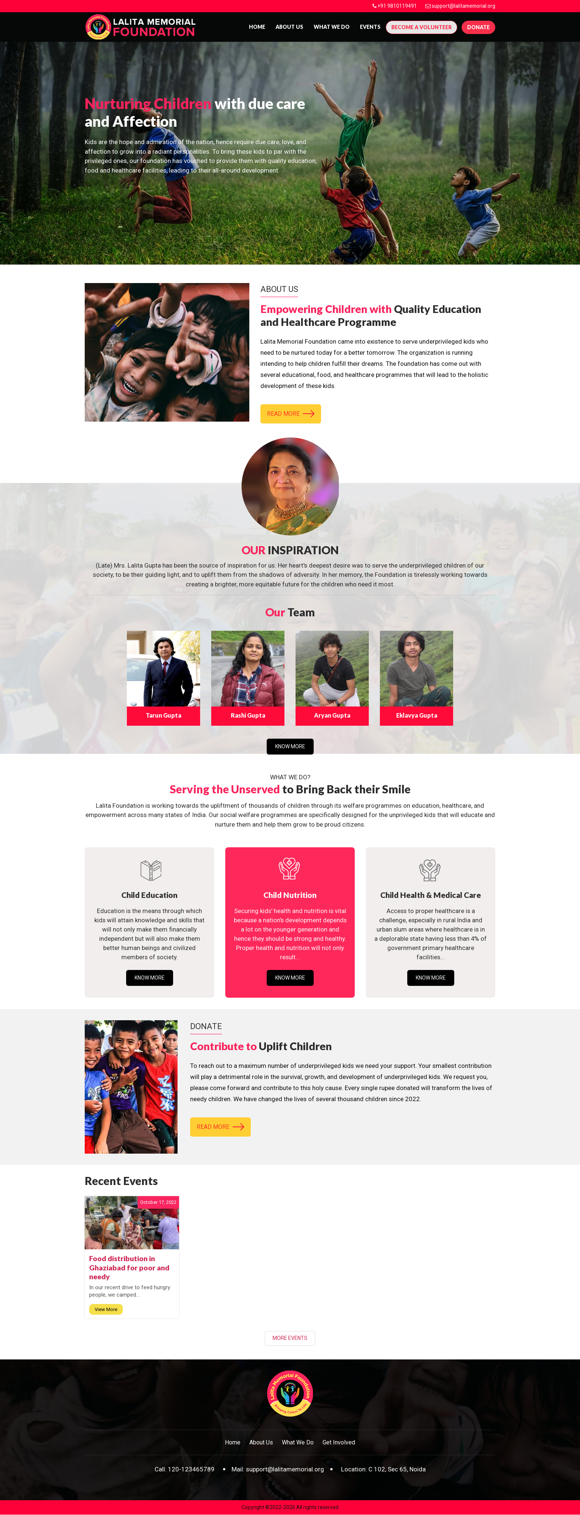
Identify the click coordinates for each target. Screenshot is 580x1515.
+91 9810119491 (395, 6)
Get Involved (339, 1442)
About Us (261, 1442)
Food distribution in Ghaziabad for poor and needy (130, 1268)
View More (106, 1310)
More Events (290, 1338)
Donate (478, 27)
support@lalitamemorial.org (462, 6)
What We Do (332, 27)
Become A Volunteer (421, 27)
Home (257, 27)
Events (370, 27)
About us (289, 27)
